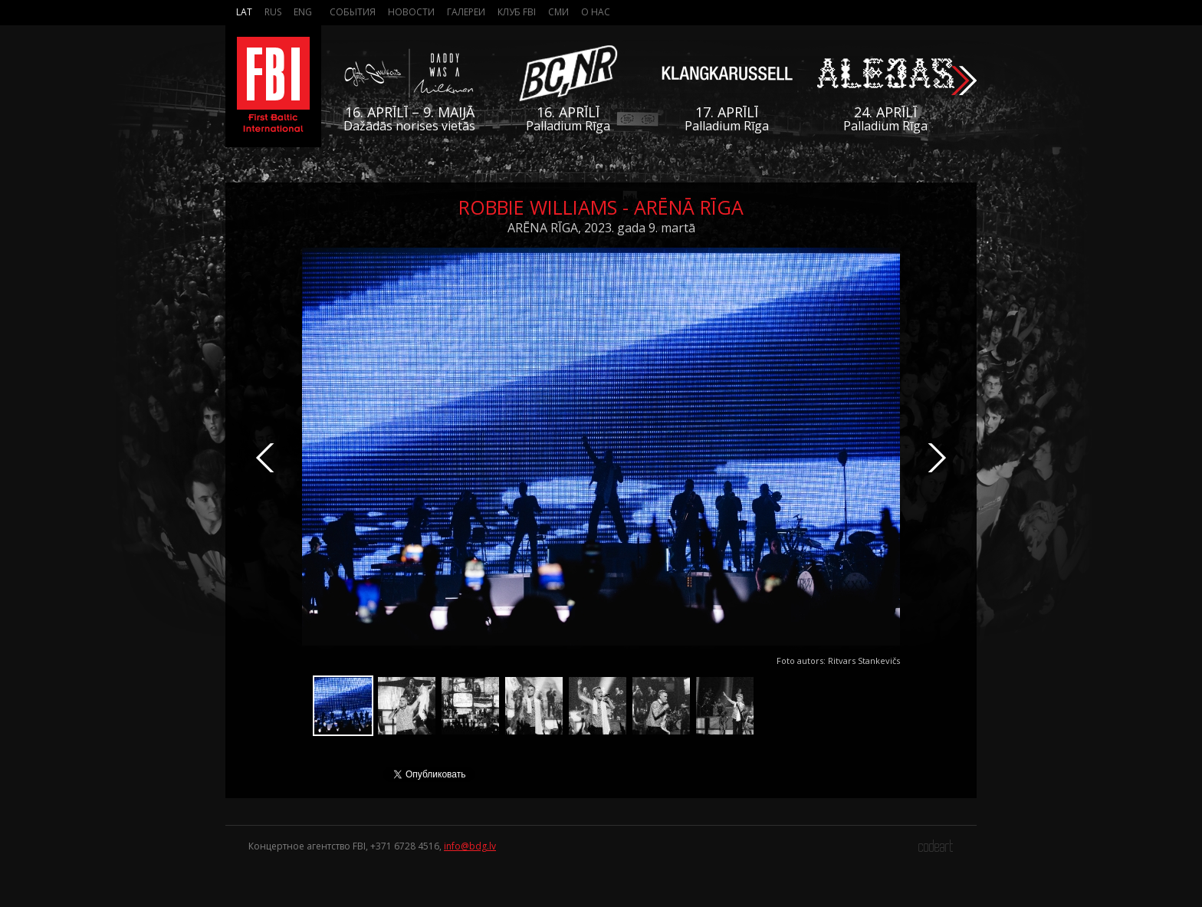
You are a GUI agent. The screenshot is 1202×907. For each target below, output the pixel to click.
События (353, 11)
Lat (244, 11)
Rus (272, 11)
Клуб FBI (517, 11)
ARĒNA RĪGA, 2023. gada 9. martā (601, 227)
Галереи (466, 11)
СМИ (558, 11)
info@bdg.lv (470, 846)
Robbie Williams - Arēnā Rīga (601, 207)
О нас (595, 11)
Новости (411, 11)
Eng (303, 11)
